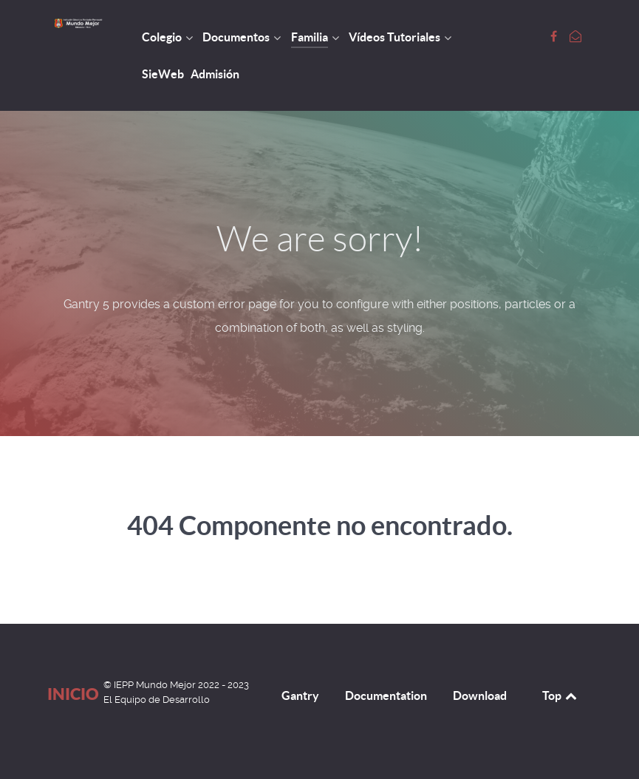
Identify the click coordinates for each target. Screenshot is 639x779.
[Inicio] (79, 23)
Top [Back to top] (560, 695)
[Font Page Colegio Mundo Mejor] (555, 36)
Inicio (73, 693)
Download (480, 695)
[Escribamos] (575, 36)
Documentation (386, 695)
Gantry (300, 695)
